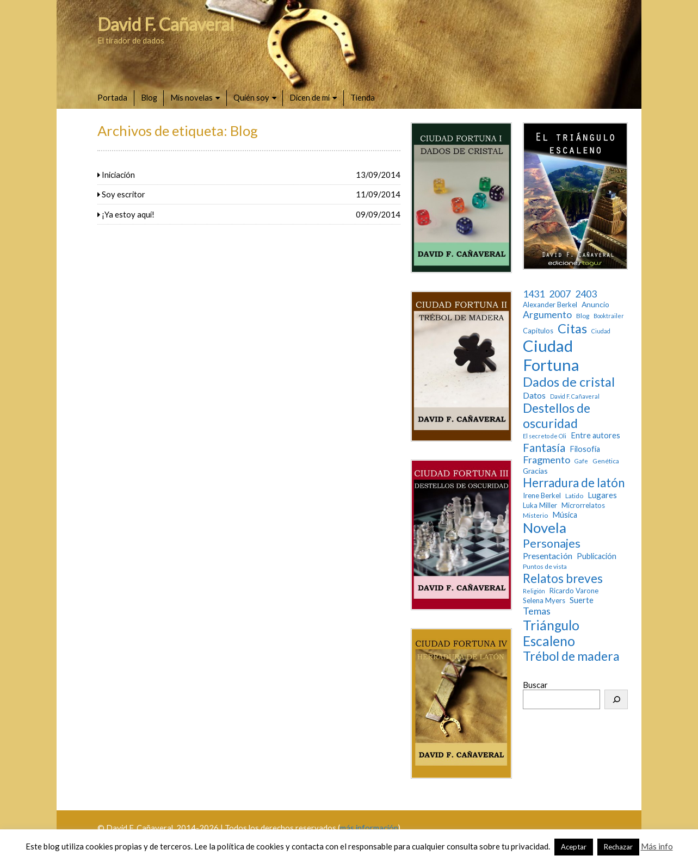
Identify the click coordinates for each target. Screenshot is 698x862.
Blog (149, 97)
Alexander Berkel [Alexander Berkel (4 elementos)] (550, 305)
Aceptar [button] (573, 846)
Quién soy (251, 97)
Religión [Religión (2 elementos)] (534, 591)
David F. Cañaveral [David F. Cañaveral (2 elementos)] (575, 396)
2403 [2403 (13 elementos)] (586, 294)
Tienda (362, 97)
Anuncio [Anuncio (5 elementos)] (595, 304)
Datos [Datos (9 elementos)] (534, 395)
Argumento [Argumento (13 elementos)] (547, 314)
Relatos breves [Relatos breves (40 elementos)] (563, 578)
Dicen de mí (309, 97)
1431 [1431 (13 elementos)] (534, 294)
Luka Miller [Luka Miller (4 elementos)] (540, 505)
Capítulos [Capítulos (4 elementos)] (538, 331)
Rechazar (618, 846)
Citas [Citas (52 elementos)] (572, 328)
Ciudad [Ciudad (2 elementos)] (600, 331)
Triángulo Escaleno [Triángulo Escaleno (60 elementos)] (551, 633)
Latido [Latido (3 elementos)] (574, 496)
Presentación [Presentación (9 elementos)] (547, 555)
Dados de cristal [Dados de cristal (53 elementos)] (569, 381)
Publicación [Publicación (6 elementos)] (596, 556)
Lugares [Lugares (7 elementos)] (602, 495)
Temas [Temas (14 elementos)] (537, 611)
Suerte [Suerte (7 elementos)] (582, 600)
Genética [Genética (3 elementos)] (605, 461)
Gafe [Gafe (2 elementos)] (581, 461)
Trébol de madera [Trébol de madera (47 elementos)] (571, 656)
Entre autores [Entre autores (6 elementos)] (595, 435)
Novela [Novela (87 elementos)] (544, 527)
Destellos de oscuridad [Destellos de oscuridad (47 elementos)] (556, 416)
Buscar (535, 685)
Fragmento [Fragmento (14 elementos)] (546, 460)
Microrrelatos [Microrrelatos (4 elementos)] (583, 505)
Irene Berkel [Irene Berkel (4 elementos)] (542, 496)
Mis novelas (191, 97)
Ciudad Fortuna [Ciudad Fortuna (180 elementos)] (551, 355)
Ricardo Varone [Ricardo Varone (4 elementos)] (573, 591)
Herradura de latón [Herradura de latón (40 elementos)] (574, 482)
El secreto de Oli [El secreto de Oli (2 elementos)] (544, 436)
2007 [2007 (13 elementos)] (560, 294)
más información (369, 828)
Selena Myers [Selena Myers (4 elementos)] (544, 601)
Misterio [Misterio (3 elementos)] (535, 515)
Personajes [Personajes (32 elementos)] (551, 543)
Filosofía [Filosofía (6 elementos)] (585, 449)
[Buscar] (616, 699)
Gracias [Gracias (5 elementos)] (535, 471)
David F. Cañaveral (165, 24)
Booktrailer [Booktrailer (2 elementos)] (609, 316)
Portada (112, 97)
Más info (657, 846)
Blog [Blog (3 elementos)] (582, 316)
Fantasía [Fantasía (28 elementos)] (544, 447)
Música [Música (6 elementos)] (564, 514)
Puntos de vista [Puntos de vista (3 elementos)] (545, 566)
